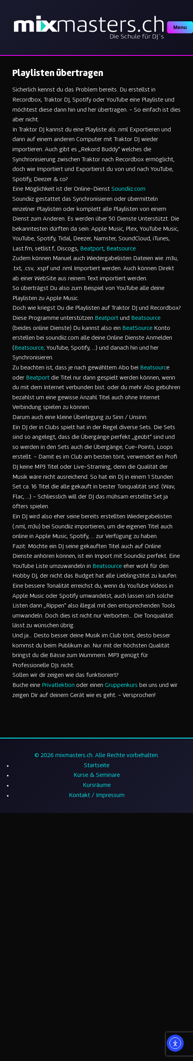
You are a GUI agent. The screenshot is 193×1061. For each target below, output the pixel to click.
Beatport (92, 249)
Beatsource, (29, 348)
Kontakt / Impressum (97, 796)
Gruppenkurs (121, 685)
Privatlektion (58, 685)
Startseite (96, 766)
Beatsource (121, 249)
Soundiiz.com (128, 189)
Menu (180, 27)
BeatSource (137, 328)
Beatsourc (153, 368)
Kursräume (97, 785)
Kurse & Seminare (96, 775)
